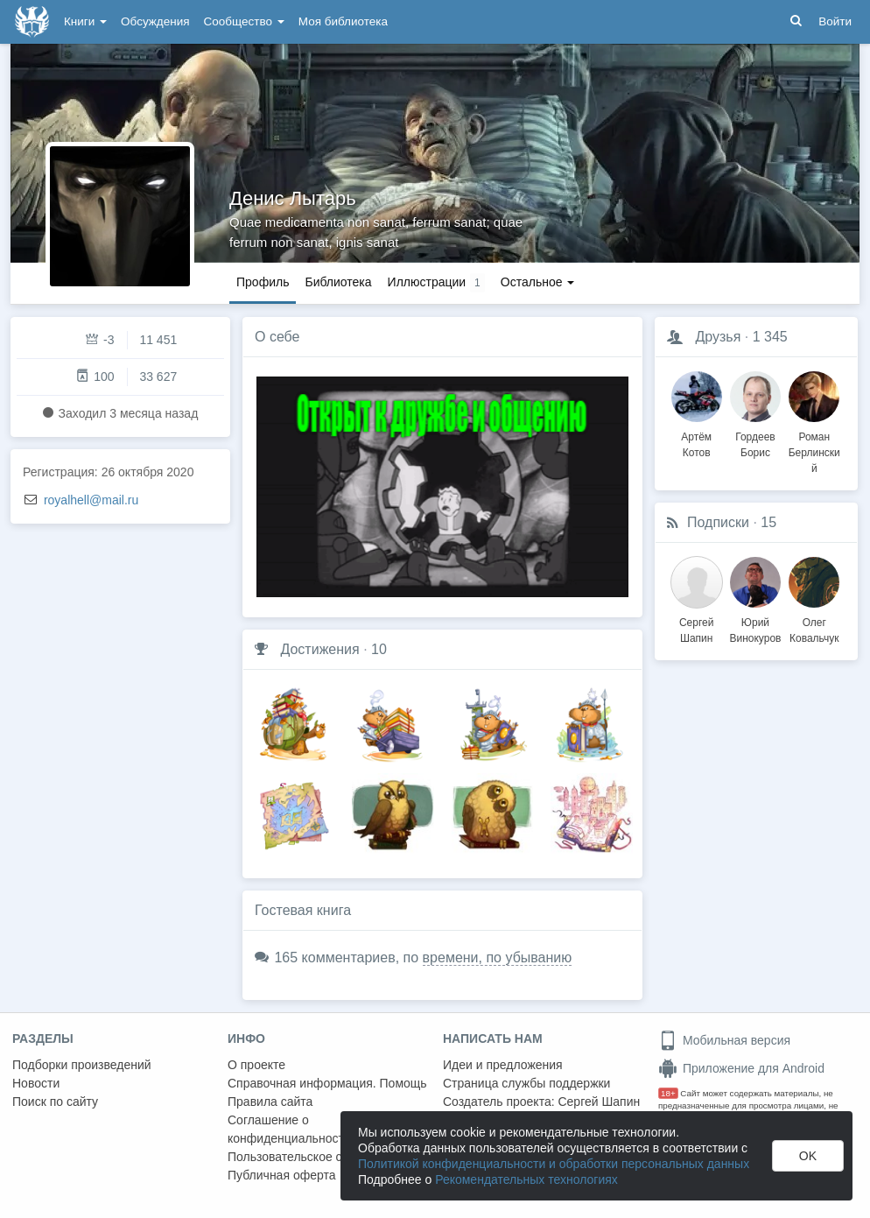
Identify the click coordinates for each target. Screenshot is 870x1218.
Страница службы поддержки (526, 1083)
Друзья (717, 336)
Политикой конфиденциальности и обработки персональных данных (553, 1164)
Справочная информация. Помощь (327, 1083)
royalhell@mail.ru (91, 500)
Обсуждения (155, 21)
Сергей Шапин (599, 1102)
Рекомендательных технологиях (526, 1179)
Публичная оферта (282, 1175)
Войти (835, 21)
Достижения (319, 649)
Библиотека (338, 282)
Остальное (538, 282)
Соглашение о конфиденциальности (289, 1129)
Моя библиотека (343, 21)
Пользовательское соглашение (316, 1157)
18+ (668, 1093)
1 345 (770, 336)
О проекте (256, 1065)
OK (808, 1156)
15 (768, 522)
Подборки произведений (81, 1065)
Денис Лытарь (292, 198)
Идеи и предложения (503, 1065)
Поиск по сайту (55, 1102)
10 (379, 649)
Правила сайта (270, 1102)
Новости (36, 1083)
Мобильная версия (724, 1040)
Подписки (718, 522)
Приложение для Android (741, 1068)
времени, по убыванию (497, 957)
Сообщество (244, 21)
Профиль (262, 282)
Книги (85, 21)
